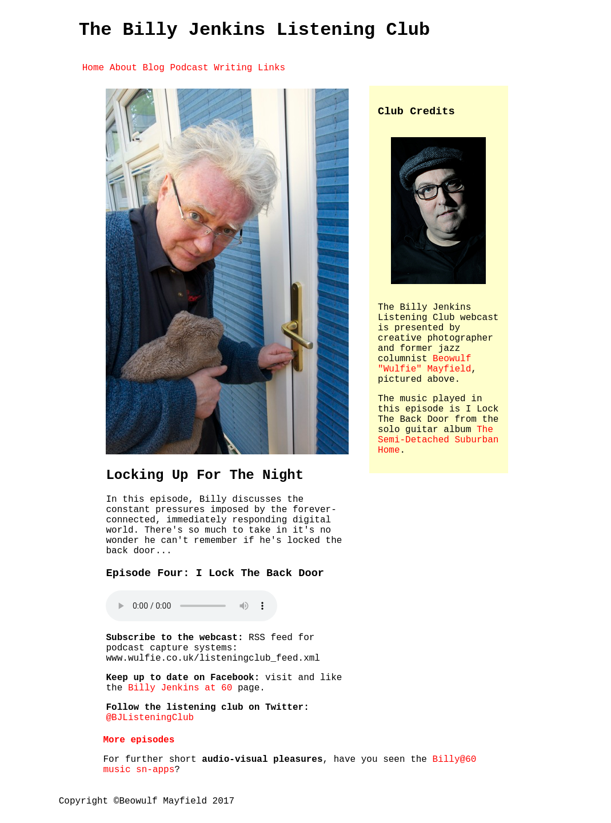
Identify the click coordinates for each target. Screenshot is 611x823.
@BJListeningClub (150, 718)
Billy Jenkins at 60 (180, 688)
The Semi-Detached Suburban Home (438, 440)
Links (271, 68)
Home (93, 68)
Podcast (189, 68)
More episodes (138, 740)
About (123, 68)
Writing (233, 68)
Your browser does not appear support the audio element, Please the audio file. (191, 605)
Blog (153, 68)
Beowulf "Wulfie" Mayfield (424, 364)
